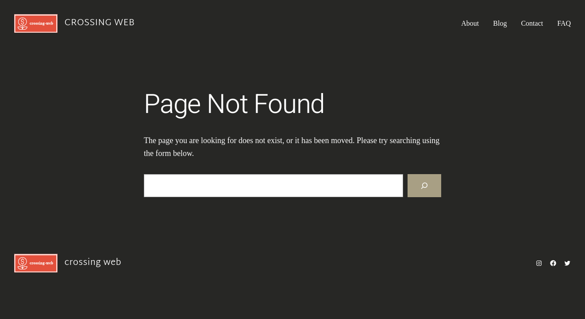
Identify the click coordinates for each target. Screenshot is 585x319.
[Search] (424, 185)
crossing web (100, 23)
